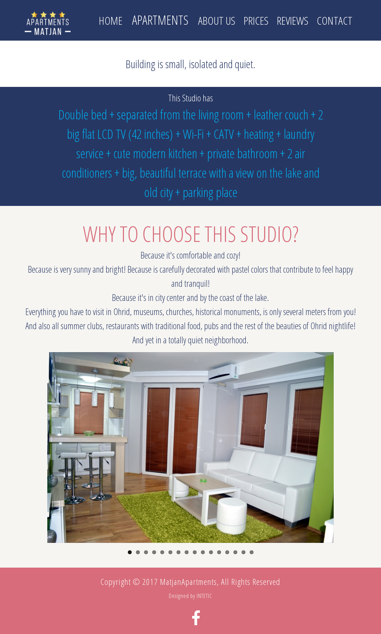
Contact (334, 20)
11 (211, 552)
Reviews (292, 20)
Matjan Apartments (48, 23)
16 (252, 552)
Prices (256, 20)
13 (227, 552)
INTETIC (204, 596)
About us (216, 20)
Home (111, 20)
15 (243, 552)
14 (235, 552)
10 (203, 552)
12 (219, 552)
